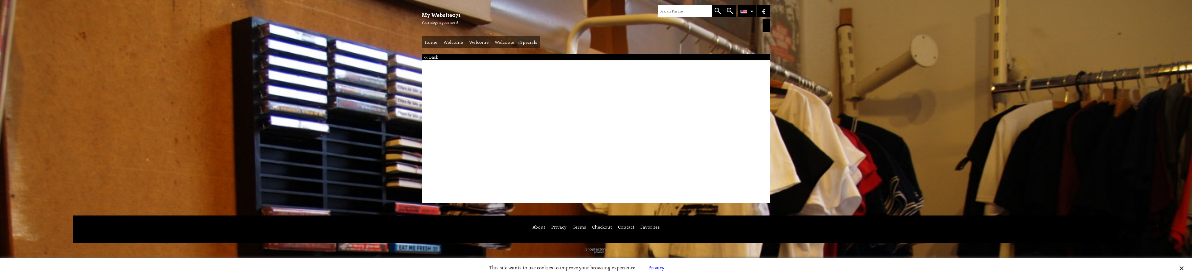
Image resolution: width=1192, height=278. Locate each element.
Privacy (656, 267)
